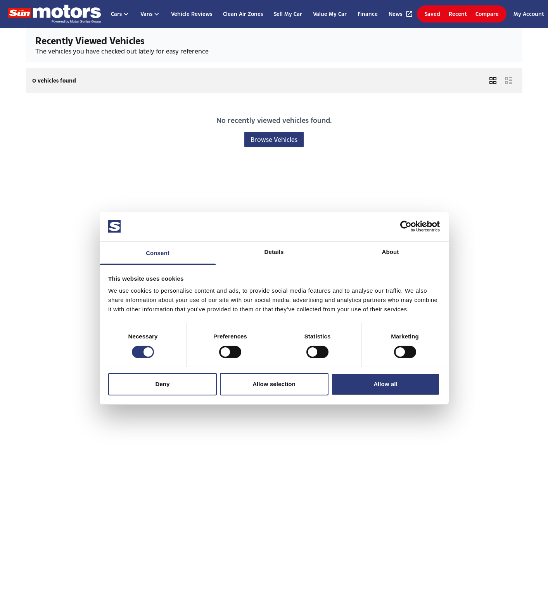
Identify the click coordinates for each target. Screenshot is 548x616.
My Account (528, 13)
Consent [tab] (157, 253)
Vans (150, 14)
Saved (432, 13)
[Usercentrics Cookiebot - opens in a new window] (406, 226)
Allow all (385, 384)
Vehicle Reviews (191, 13)
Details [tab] (274, 251)
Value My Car (330, 13)
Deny (162, 384)
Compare (487, 13)
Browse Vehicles (274, 139)
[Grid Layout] (493, 80)
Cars (120, 14)
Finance (368, 13)
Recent (458, 13)
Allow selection (274, 384)
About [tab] (390, 251)
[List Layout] (508, 80)
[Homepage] (54, 14)
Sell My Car (288, 13)
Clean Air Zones (243, 13)
